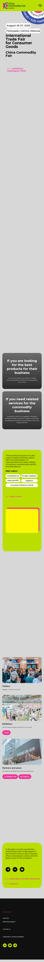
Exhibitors (7, 724)
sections (6, 918)
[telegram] (15, 947)
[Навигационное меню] (40, 5)
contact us (6, 929)
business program (9, 922)
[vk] (5, 947)
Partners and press (11, 768)
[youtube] (10, 947)
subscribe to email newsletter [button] (13, 937)
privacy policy (7, 912)
